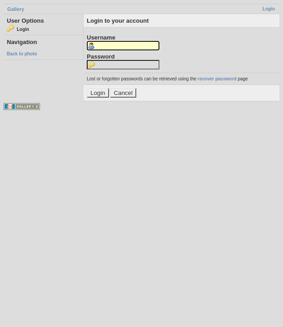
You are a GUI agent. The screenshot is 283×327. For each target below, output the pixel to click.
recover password (217, 78)
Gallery (15, 9)
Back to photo (22, 53)
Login (269, 8)
